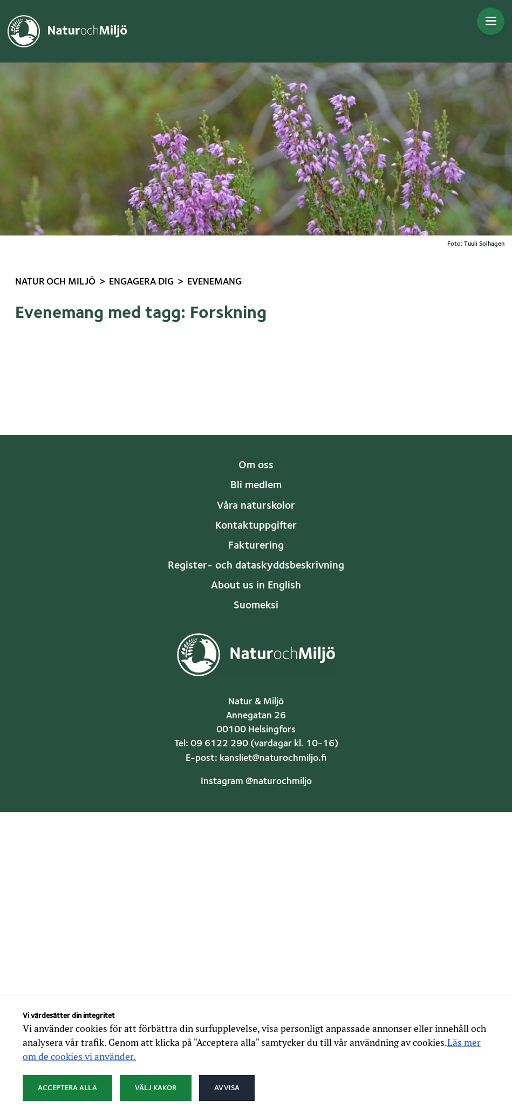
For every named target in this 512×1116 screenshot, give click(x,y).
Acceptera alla (67, 1088)
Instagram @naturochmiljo (256, 781)
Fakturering (256, 545)
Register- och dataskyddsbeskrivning (256, 565)
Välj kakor (155, 1088)
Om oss (256, 465)
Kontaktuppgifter (256, 526)
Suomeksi (256, 605)
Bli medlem (256, 485)
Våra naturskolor (256, 506)
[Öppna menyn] (490, 21)
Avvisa (227, 1088)
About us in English (256, 585)
